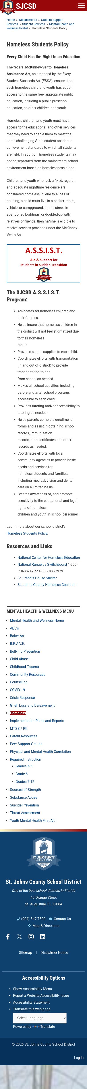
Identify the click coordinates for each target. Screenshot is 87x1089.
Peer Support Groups (26, 744)
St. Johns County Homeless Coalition (46, 585)
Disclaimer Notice (54, 953)
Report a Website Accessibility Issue (41, 995)
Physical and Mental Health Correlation (40, 752)
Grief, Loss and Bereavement (32, 705)
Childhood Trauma (24, 667)
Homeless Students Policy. (27, 533)
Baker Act (17, 636)
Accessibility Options (43, 978)
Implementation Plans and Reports (37, 721)
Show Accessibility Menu (32, 989)
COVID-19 (17, 690)
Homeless (18, 713)
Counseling (18, 682)
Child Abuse (19, 659)
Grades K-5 (23, 766)
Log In (79, 1058)
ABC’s (14, 628)
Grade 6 (21, 774)
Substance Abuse (23, 797)
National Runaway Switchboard (42, 564)
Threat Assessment (25, 813)
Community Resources (27, 674)
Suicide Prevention (24, 805)
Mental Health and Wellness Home (37, 620)
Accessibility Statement (31, 1002)
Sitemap (25, 953)
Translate (43, 1027)
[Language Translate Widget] (40, 1018)
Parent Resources (23, 736)
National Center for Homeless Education (48, 558)
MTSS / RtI (18, 728)
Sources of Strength (25, 790)
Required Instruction (25, 759)
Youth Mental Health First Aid (33, 820)
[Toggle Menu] (81, 5)
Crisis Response (22, 698)
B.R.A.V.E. (17, 644)
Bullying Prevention (25, 651)
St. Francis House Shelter (37, 578)
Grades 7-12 (24, 782)
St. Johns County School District (43, 881)
